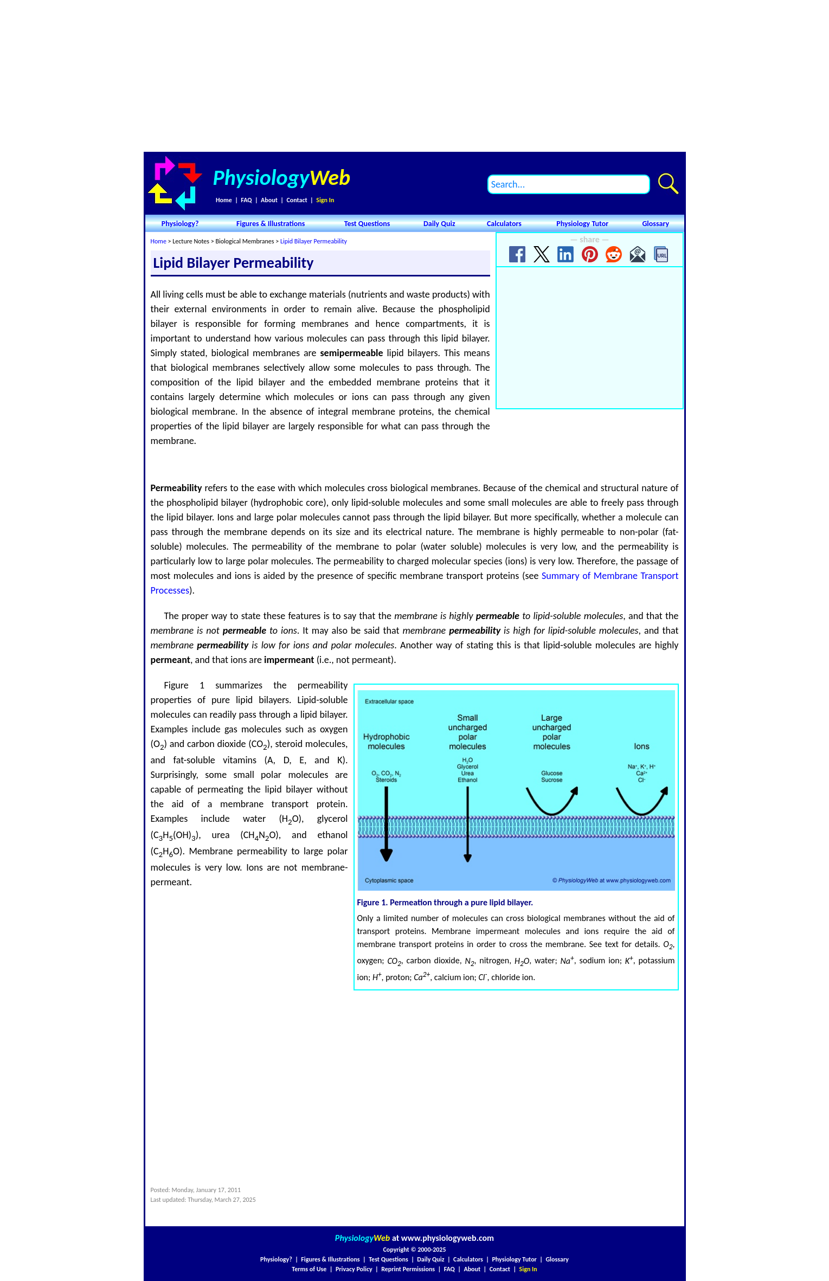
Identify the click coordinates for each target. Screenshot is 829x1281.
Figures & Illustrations (270, 223)
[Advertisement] (414, 76)
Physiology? (180, 223)
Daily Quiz (439, 223)
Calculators (504, 223)
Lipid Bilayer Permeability (313, 241)
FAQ (246, 200)
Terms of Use (309, 1269)
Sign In (325, 200)
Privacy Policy (354, 1269)
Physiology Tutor (582, 223)
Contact (296, 200)
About (269, 200)
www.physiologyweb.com (447, 1238)
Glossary (655, 223)
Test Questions (367, 223)
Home (224, 200)
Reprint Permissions (408, 1269)
